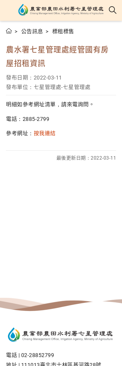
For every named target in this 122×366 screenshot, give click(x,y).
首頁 (9, 31)
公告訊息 (32, 31)
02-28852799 (37, 355)
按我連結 (45, 133)
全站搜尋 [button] (112, 10)
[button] (9, 10)
